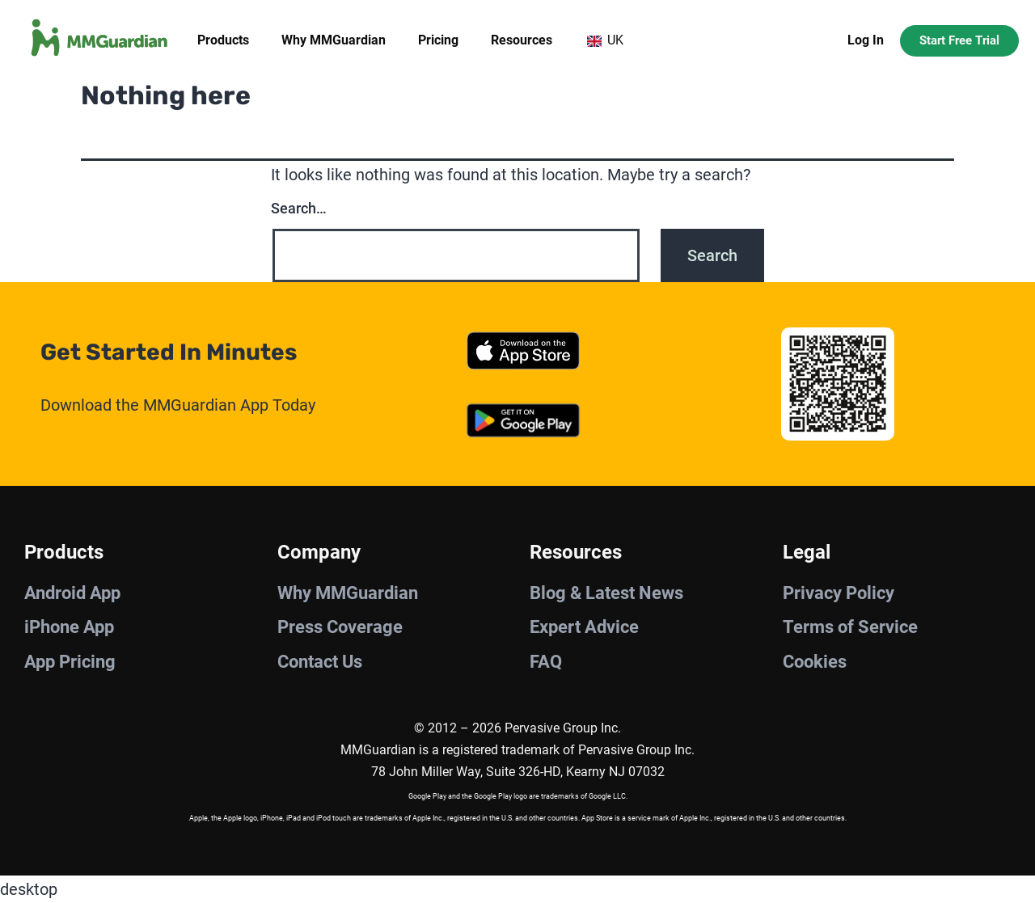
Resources (521, 40)
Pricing (438, 40)
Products (223, 40)
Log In (865, 40)
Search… (299, 208)
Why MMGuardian (333, 40)
